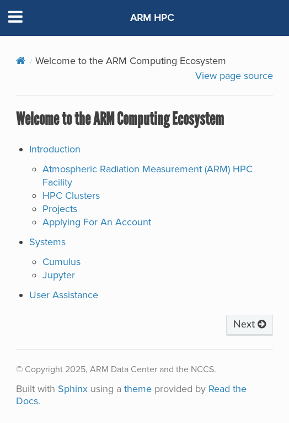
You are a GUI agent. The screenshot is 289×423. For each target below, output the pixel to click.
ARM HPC (152, 18)
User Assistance (63, 295)
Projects (59, 209)
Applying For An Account (96, 222)
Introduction (55, 149)
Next (249, 325)
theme (138, 389)
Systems (47, 242)
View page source (234, 76)
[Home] (20, 61)
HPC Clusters (71, 195)
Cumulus (61, 262)
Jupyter (58, 275)
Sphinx (73, 389)
